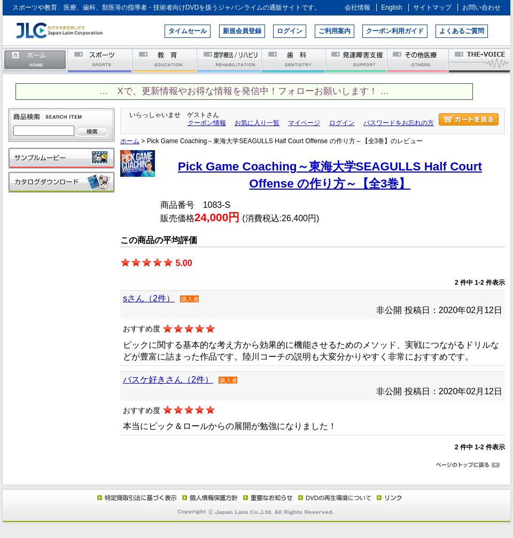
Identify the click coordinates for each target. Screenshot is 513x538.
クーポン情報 (207, 123)
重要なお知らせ (265, 497)
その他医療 (418, 60)
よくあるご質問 (461, 31)
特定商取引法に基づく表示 (136, 497)
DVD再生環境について (335, 497)
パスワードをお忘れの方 (398, 123)
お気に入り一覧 (257, 123)
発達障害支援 (357, 60)
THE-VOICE (479, 60)
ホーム (35, 60)
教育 (165, 60)
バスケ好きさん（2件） (168, 379)
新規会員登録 (242, 31)
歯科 (294, 60)
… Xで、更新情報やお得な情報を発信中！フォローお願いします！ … (244, 91)
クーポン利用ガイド (395, 31)
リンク (388, 497)
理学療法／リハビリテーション (229, 60)
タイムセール (187, 31)
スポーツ (100, 60)
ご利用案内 (334, 31)
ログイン (289, 31)
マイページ (304, 123)
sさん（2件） (149, 298)
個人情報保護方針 (208, 497)
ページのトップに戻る (256, 465)
